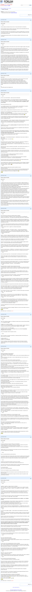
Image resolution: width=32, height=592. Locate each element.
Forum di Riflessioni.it (4, 8)
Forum (7, 8)
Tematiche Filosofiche (14, 12)
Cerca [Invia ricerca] (30, 5)
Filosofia (10, 8)
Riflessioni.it (6, 5)
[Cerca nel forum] (25, 5)
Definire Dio (17, 587)
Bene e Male (14, 587)
